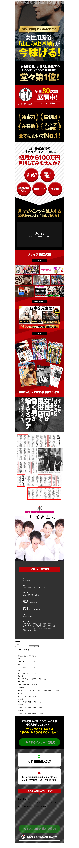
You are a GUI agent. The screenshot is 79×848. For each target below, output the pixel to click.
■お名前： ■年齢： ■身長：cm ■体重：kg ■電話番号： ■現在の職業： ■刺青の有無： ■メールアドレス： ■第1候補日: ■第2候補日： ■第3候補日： (22, 645)
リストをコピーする (35, 646)
